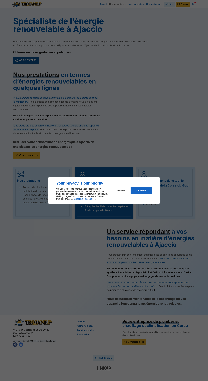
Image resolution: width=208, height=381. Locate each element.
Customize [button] (121, 190)
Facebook (88, 199)
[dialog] (104, 190)
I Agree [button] (141, 190)
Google (77, 199)
